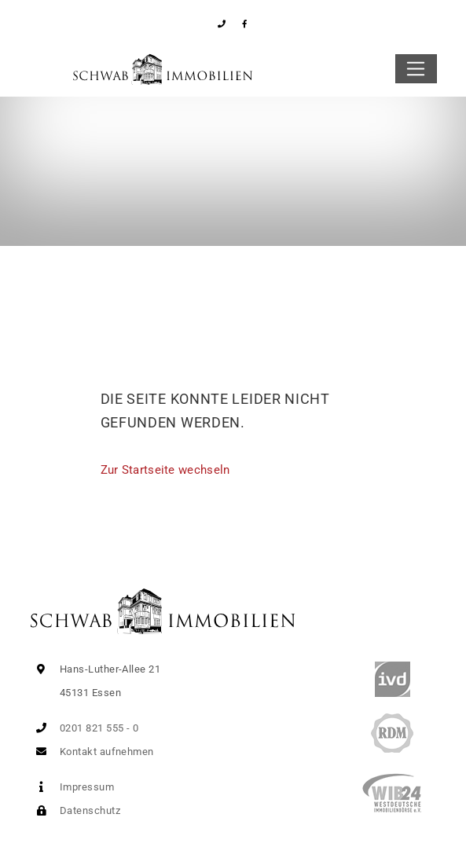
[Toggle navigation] (416, 69)
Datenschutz (75, 810)
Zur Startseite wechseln (165, 470)
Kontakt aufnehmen (92, 751)
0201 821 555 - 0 (84, 728)
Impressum (72, 787)
